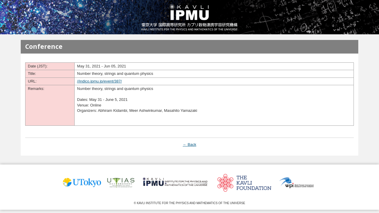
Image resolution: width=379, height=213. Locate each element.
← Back (189, 144)
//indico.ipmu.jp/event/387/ (99, 81)
